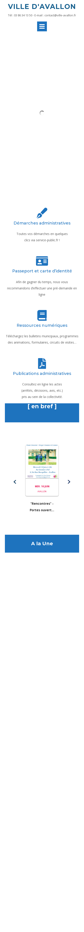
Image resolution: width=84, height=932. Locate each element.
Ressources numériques (42, 256)
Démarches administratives (42, 154)
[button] (15, 413)
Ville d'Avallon (42, 6)
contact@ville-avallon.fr (60, 15)
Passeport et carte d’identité (42, 202)
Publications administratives (42, 305)
